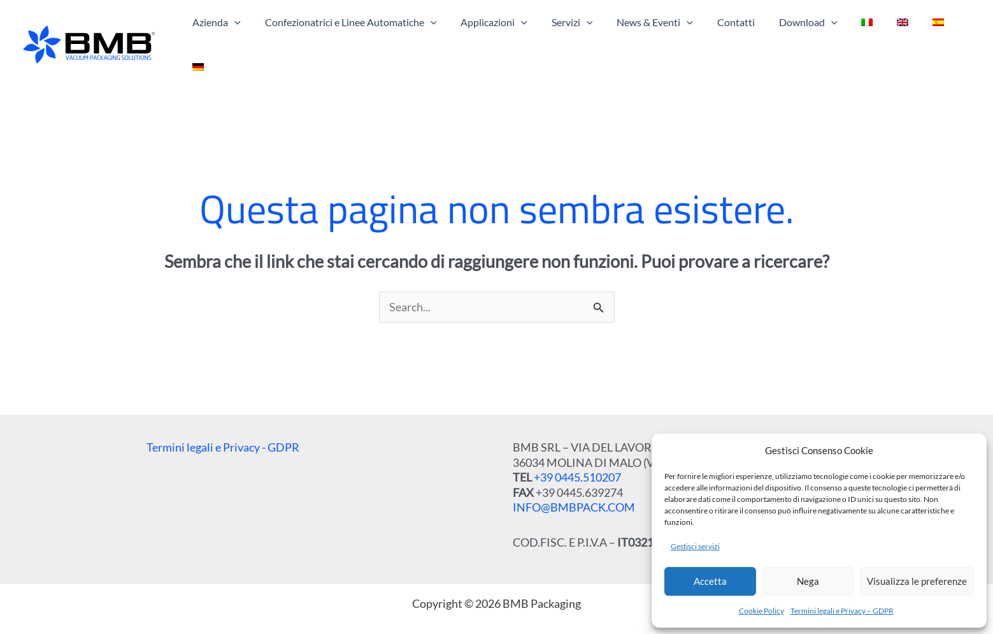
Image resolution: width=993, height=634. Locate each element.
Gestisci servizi (695, 546)
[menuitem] (859, 32)
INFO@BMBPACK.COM (574, 482)
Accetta (710, 581)
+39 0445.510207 (577, 452)
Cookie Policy (761, 611)
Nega (808, 581)
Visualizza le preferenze (917, 581)
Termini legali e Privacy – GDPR (842, 611)
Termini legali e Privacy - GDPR (222, 422)
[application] (252, 32)
